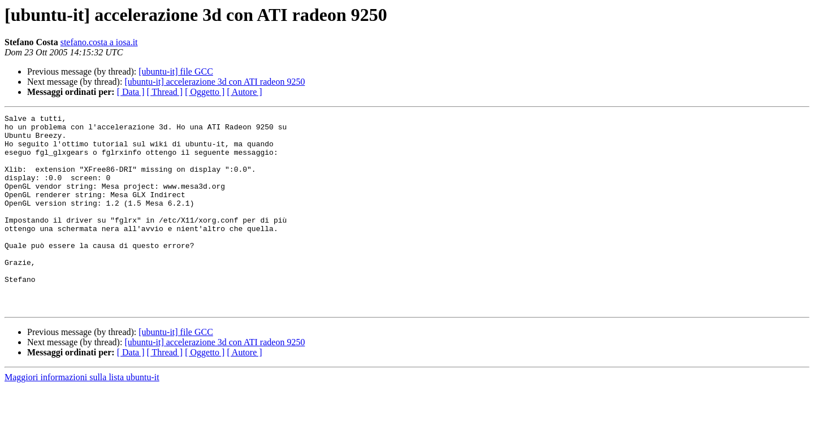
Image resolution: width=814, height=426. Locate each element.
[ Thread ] (165, 92)
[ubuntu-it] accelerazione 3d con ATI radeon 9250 (214, 81)
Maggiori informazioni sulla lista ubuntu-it (82, 416)
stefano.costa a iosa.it (99, 42)
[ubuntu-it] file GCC (175, 71)
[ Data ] (131, 92)
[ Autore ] (244, 92)
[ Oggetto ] (204, 92)
